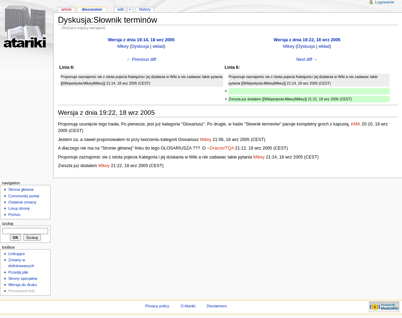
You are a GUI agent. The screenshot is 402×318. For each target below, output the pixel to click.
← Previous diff (141, 59)
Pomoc (14, 214)
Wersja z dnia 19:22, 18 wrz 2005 (307, 39)
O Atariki (188, 306)
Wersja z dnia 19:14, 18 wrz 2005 (141, 39)
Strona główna (20, 189)
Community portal (23, 196)
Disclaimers (217, 306)
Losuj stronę (19, 208)
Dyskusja (140, 46)
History (145, 9)
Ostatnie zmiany (22, 202)
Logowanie (384, 2)
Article (66, 9)
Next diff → (307, 59)
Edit (120, 9)
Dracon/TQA (222, 148)
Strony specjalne (22, 278)
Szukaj (7, 223)
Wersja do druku (22, 285)
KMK (355, 124)
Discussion (92, 9)
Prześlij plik (18, 272)
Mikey (123, 46)
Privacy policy (157, 306)
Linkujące (16, 254)
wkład (157, 46)
